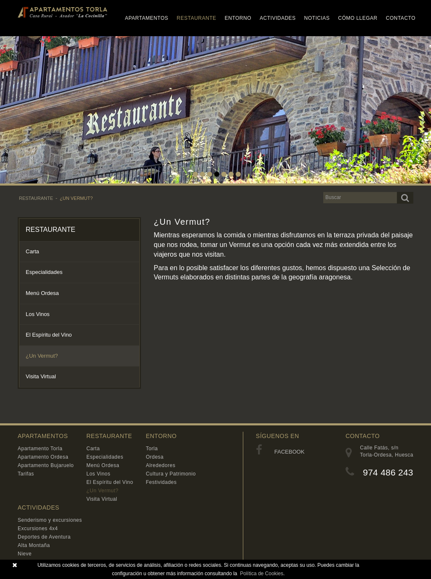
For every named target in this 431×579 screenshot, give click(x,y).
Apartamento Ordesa (43, 457)
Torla (152, 449)
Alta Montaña (34, 545)
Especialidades (44, 272)
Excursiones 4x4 (38, 528)
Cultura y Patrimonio (171, 474)
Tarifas (26, 474)
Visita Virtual (41, 376)
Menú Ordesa (42, 293)
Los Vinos (38, 314)
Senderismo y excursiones (50, 520)
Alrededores (160, 465)
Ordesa (154, 457)
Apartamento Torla (40, 449)
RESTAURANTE (36, 198)
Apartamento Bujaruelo (46, 465)
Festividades (161, 482)
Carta (32, 251)
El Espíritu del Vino (49, 335)
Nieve (25, 554)
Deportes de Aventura (44, 537)
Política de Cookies (261, 573)
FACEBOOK (280, 452)
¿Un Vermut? (76, 198)
